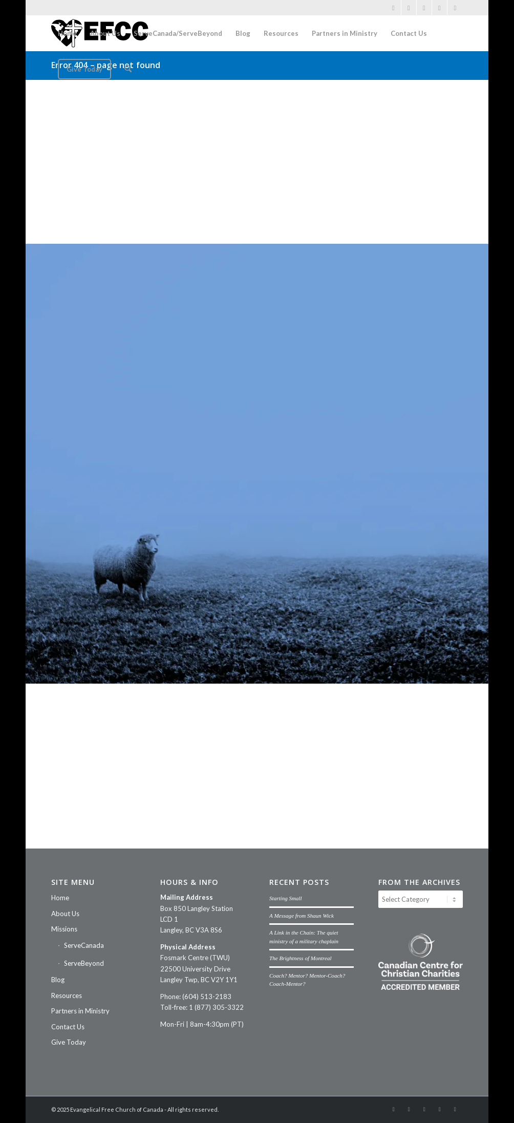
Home (60, 898)
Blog (58, 980)
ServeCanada (84, 945)
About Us (65, 913)
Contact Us (67, 1027)
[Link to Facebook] (393, 7)
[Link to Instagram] (408, 7)
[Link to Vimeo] (424, 7)
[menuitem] (67, 33)
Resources (66, 995)
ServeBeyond (84, 963)
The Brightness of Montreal (300, 958)
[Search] (128, 69)
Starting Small (285, 898)
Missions (64, 929)
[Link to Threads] (455, 7)
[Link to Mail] (439, 7)
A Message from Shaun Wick (301, 916)
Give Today (68, 1042)
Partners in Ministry (80, 1011)
